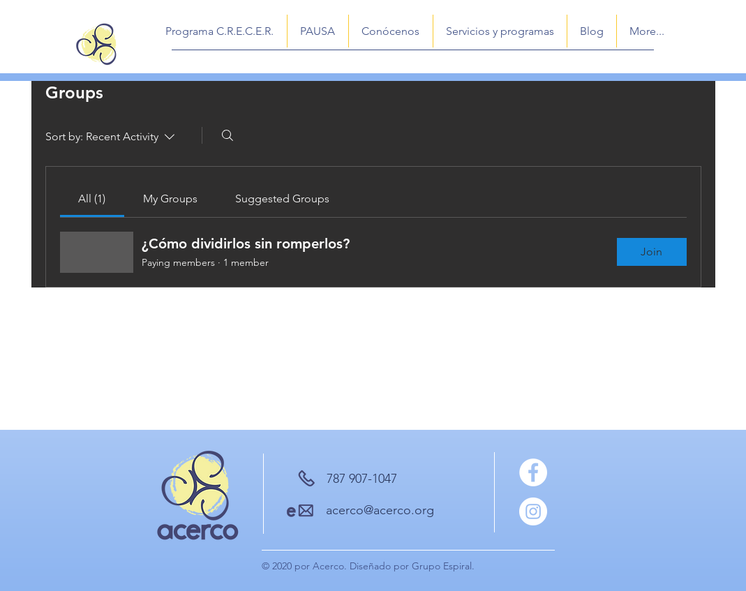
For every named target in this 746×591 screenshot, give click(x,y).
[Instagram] (533, 511)
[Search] (227, 135)
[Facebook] (533, 472)
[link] (91, 198)
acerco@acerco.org (380, 510)
